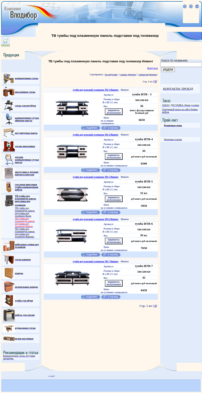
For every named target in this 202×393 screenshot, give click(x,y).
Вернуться (152, 68)
